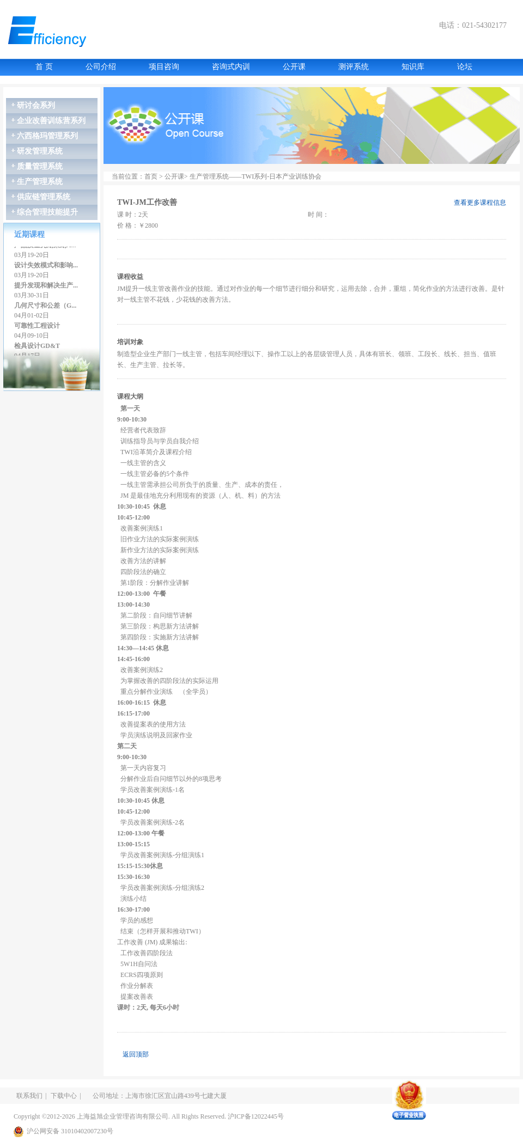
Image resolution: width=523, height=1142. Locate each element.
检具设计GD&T (37, 347)
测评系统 (353, 67)
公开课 (294, 67)
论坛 (464, 67)
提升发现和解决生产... (46, 286)
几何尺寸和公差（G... (45, 306)
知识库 (413, 67)
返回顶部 (136, 1054)
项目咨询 (164, 67)
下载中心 (64, 1096)
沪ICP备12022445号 (256, 1116)
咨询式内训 (231, 67)
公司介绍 (101, 67)
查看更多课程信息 (480, 202)
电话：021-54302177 (473, 25)
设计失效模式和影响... (46, 266)
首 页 (44, 67)
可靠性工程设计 (37, 327)
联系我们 (29, 1096)
